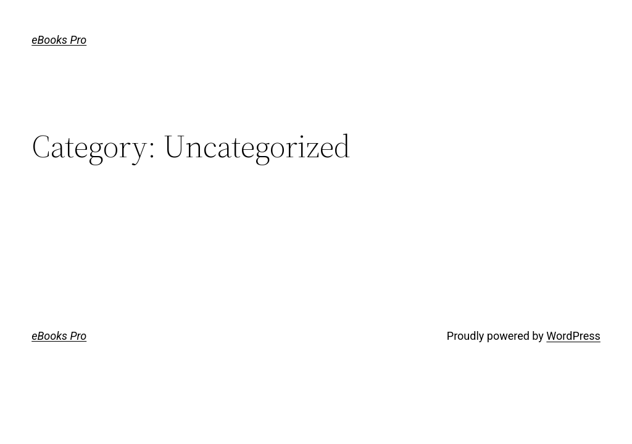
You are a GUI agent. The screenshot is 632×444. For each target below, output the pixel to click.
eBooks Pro (58, 39)
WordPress (573, 335)
